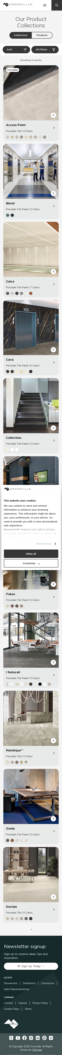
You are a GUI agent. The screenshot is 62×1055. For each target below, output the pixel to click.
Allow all (31, 553)
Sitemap (37, 1050)
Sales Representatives (16, 989)
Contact (8, 1003)
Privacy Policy (40, 1003)
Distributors (29, 983)
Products (42, 35)
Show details (44, 543)
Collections (20, 35)
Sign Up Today (31, 966)
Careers (22, 1003)
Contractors (47, 983)
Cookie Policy (11, 1009)
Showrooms (10, 983)
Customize (31, 563)
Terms (28, 1009)
